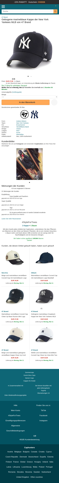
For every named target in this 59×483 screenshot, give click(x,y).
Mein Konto (15, 410)
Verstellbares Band (22, 127)
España (43, 457)
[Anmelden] (47, 7)
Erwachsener (20, 125)
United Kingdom (22, 477)
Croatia (42, 452)
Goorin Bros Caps (29, 375)
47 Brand (5, 17)
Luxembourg (27, 467)
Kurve (18, 132)
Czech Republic (12, 457)
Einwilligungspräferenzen (16, 421)
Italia (51, 462)
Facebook (43, 416)
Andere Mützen (21, 121)
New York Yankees (22, 123)
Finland (9, 462)
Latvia (8, 467)
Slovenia (28, 472)
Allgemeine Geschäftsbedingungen (15, 428)
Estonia (50, 457)
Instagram (43, 421)
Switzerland (46, 472)
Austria (10, 452)
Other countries (37, 477)
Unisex (18, 129)
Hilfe (15, 405)
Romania (11, 472)
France (16, 462)
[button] (28, 76)
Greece (30, 462)
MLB (17, 130)
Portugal (49, 467)
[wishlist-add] (54, 102)
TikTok (43, 410)
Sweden (37, 472)
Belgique (17, 452)
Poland (41, 467)
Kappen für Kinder (29, 381)
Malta (35, 467)
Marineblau (20, 134)
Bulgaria (26, 452)
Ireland (45, 462)
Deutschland (33, 457)
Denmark (23, 457)
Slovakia (20, 472)
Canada (34, 452)
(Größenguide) (17, 92)
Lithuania (16, 467)
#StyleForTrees (15, 416)
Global (22, 462)
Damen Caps (29, 378)
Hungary (37, 462)
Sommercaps (29, 372)
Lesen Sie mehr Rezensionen (11, 219)
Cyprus (49, 452)
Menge (4, 94)
